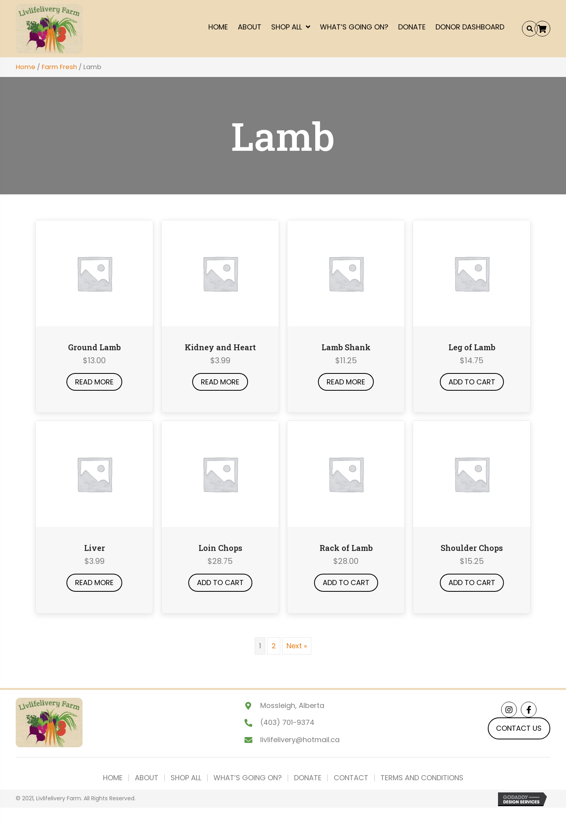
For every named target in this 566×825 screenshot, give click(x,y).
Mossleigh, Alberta (292, 705)
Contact (351, 777)
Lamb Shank (346, 347)
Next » (297, 646)
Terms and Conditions (421, 777)
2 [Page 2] (274, 646)
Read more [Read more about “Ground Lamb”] (94, 382)
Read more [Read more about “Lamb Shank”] (346, 382)
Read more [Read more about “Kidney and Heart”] (220, 382)
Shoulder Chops (472, 548)
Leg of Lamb (471, 347)
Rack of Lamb (346, 548)
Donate (308, 777)
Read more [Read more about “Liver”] (94, 582)
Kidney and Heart (220, 347)
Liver (94, 548)
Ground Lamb (94, 347)
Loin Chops (220, 548)
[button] (542, 29)
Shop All (186, 777)
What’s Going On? (247, 777)
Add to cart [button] (471, 382)
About (146, 777)
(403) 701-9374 (287, 722)
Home (25, 66)
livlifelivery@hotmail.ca (300, 740)
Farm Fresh (59, 66)
